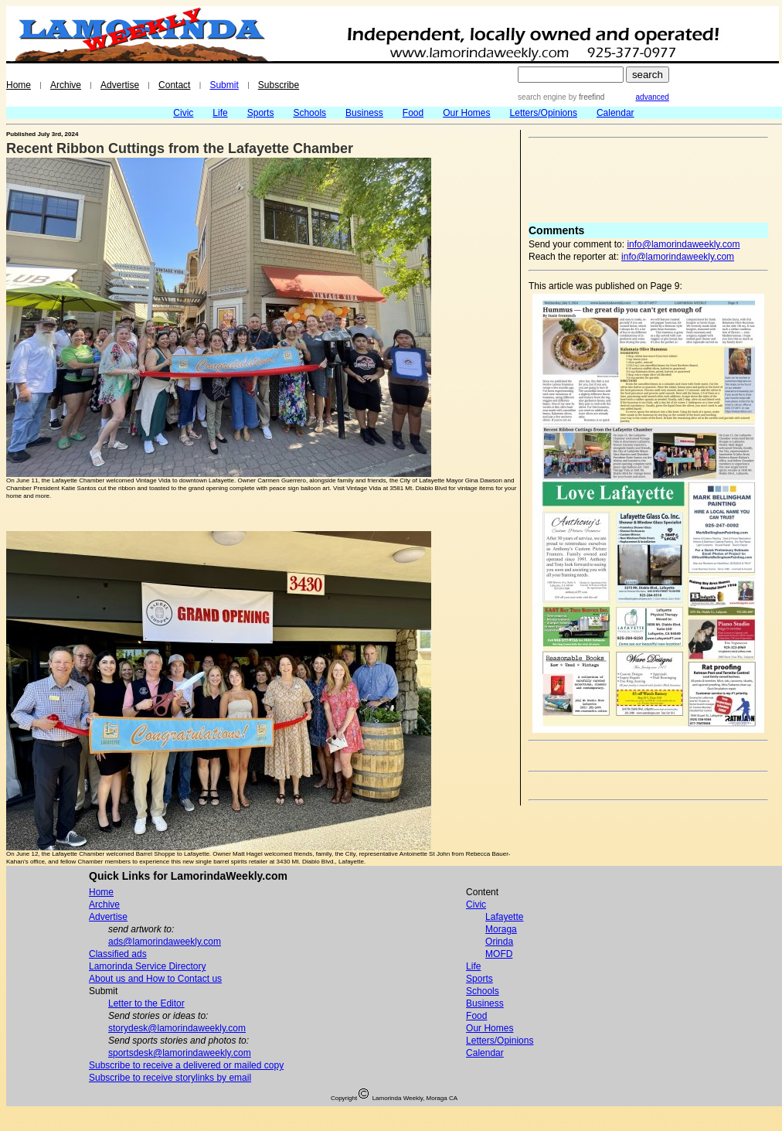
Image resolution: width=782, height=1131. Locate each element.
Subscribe (278, 85)
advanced (652, 97)
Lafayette (504, 916)
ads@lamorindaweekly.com (164, 941)
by (585, 97)
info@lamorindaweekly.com (683, 244)
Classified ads (118, 954)
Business (364, 112)
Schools (309, 112)
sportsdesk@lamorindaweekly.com (179, 1053)
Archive (65, 85)
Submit (223, 85)
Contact (174, 85)
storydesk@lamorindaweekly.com (177, 1028)
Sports (260, 112)
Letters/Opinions (543, 112)
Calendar (615, 112)
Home (18, 85)
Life (219, 112)
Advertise (119, 85)
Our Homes (466, 112)
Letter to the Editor (146, 1003)
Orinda (499, 941)
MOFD (498, 954)
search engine (542, 97)
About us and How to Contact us (155, 978)
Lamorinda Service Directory (147, 966)
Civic (183, 112)
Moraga (501, 929)
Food (413, 112)
